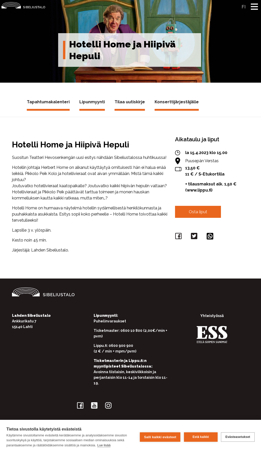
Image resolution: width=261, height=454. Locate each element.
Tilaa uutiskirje (130, 101)
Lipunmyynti (92, 101)
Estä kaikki (200, 437)
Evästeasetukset (237, 437)
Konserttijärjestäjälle (177, 101)
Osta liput (198, 211)
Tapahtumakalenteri (48, 101)
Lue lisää (103, 445)
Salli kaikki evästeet (160, 437)
